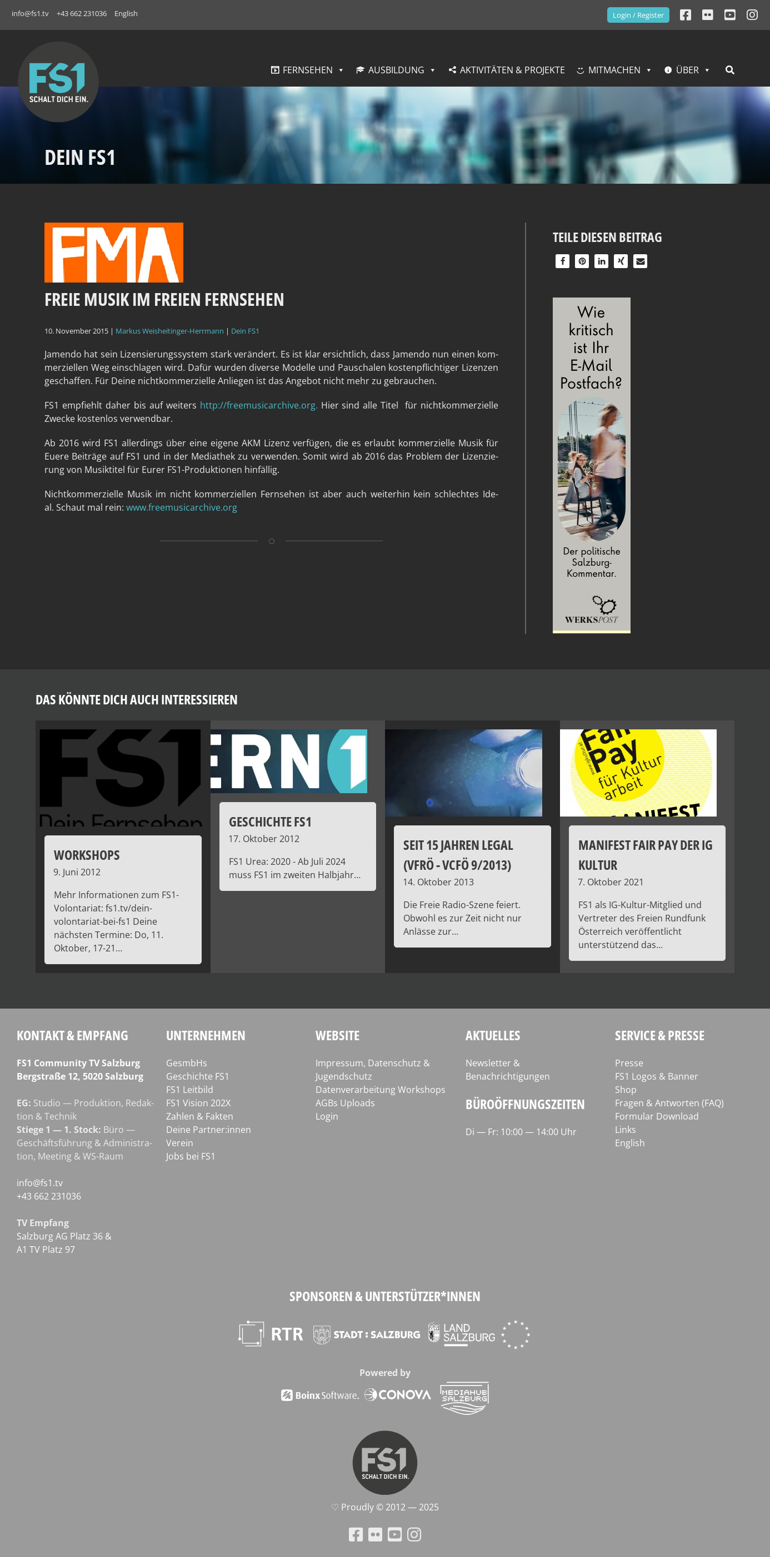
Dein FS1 (245, 331)
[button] (562, 261)
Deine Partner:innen (208, 1129)
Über (687, 70)
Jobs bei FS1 (191, 1156)
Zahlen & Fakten (199, 1116)
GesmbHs (186, 1063)
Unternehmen (206, 1035)
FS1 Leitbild (189, 1090)
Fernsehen (308, 70)
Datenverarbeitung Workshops (381, 1090)
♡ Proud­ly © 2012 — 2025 (385, 1507)
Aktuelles (493, 1035)
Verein (179, 1143)
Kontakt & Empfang (72, 1035)
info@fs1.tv (30, 13)
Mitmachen (614, 70)
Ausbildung (396, 70)
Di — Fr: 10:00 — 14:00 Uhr (521, 1132)
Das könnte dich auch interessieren (137, 699)
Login (327, 1116)
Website (337, 1035)
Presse (629, 1063)
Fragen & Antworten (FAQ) (669, 1103)
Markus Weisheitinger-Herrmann (170, 331)
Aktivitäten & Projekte (512, 70)
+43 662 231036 (82, 13)
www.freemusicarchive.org (181, 507)
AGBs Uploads (345, 1103)
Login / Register (638, 15)
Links (625, 1129)
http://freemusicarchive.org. (259, 405)
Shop (626, 1090)
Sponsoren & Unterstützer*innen (385, 1296)
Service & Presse (659, 1035)
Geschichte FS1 (197, 1076)
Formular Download (657, 1116)
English (126, 13)
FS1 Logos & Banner (656, 1076)
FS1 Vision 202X (198, 1103)
